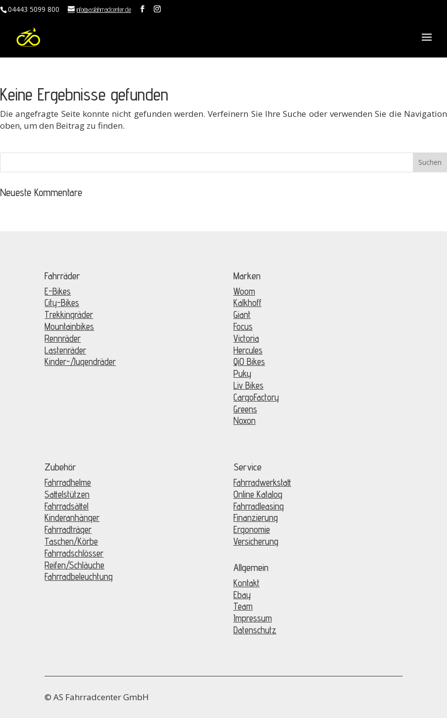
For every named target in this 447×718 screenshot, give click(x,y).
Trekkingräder (69, 314)
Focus (243, 326)
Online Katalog (257, 494)
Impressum (252, 618)
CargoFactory (256, 397)
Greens (245, 409)
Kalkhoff (247, 302)
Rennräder (63, 338)
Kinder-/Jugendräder (80, 361)
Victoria (246, 338)
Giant (242, 314)
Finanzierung (255, 517)
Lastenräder (65, 350)
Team (243, 606)
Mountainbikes (69, 326)
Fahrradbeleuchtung (79, 576)
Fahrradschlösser (74, 553)
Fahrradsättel (67, 506)
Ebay (242, 594)
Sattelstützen (67, 494)
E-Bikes (58, 291)
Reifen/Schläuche (74, 565)
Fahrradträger (68, 529)
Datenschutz (254, 629)
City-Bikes (62, 302)
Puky (242, 373)
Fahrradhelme (68, 482)
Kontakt (246, 582)
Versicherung (255, 541)
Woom (244, 291)
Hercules (248, 350)
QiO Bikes (249, 361)
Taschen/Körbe (71, 541)
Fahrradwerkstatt (262, 482)
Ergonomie (251, 529)
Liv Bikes (248, 385)
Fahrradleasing (258, 506)
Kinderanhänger (72, 517)
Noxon (244, 420)
